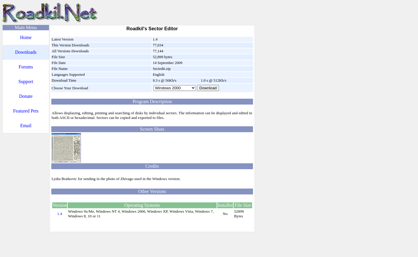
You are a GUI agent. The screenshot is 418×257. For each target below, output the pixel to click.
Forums (26, 66)
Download (208, 88)
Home (25, 37)
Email (25, 125)
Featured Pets (26, 110)
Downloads (26, 52)
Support (25, 81)
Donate (26, 96)
